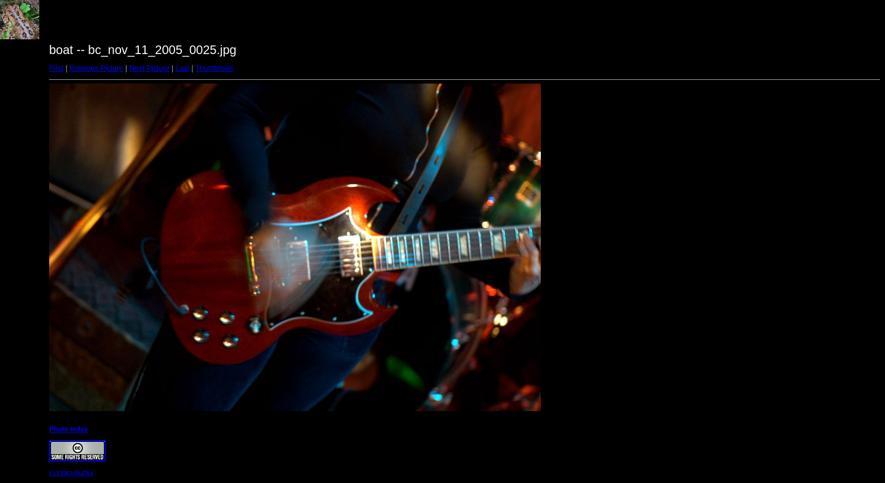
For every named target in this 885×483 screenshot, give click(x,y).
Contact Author (71, 472)
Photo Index (68, 429)
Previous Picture (96, 68)
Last (182, 68)
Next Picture (149, 68)
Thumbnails (214, 68)
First (56, 68)
